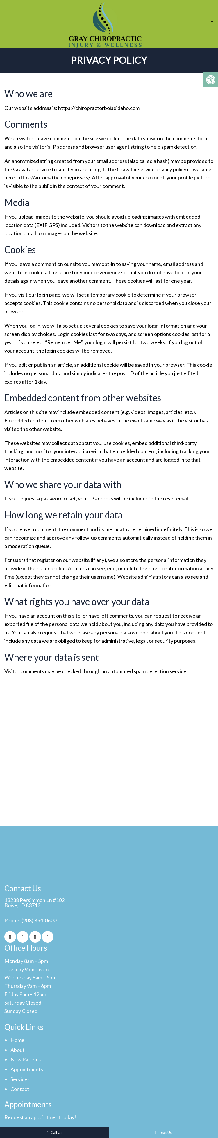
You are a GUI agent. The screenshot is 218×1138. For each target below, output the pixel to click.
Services (20, 1079)
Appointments (26, 1069)
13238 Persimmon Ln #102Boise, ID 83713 (34, 902)
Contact (19, 1089)
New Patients (26, 1059)
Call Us (54, 1132)
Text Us (163, 1132)
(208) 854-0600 (39, 920)
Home (17, 1040)
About (17, 1050)
